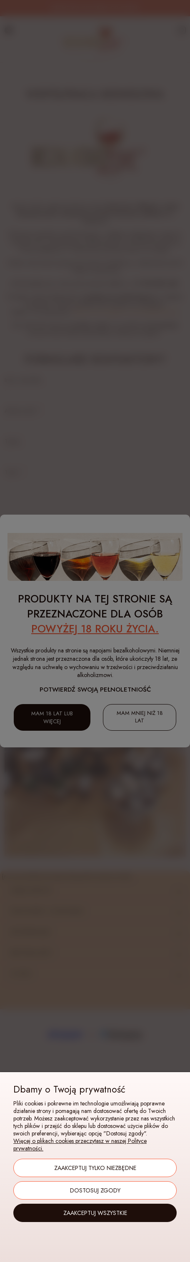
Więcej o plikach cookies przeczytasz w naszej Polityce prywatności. (80, 1144)
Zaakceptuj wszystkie (95, 1213)
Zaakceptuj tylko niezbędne (95, 1168)
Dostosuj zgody (95, 1190)
